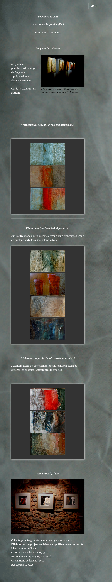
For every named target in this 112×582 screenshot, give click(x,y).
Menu (95, 6)
